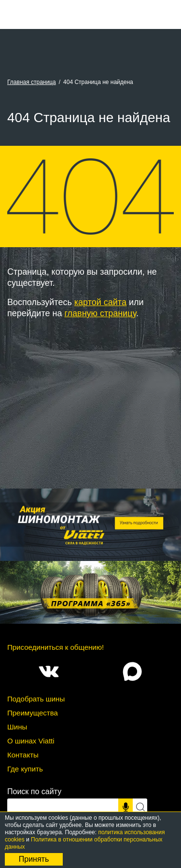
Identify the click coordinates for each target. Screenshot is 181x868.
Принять (34, 859)
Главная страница (31, 82)
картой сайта (100, 302)
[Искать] (140, 807)
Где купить (25, 769)
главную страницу (100, 313)
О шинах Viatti (31, 741)
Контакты (23, 755)
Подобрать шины (36, 699)
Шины (17, 727)
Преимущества (32, 713)
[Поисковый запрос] (62, 807)
